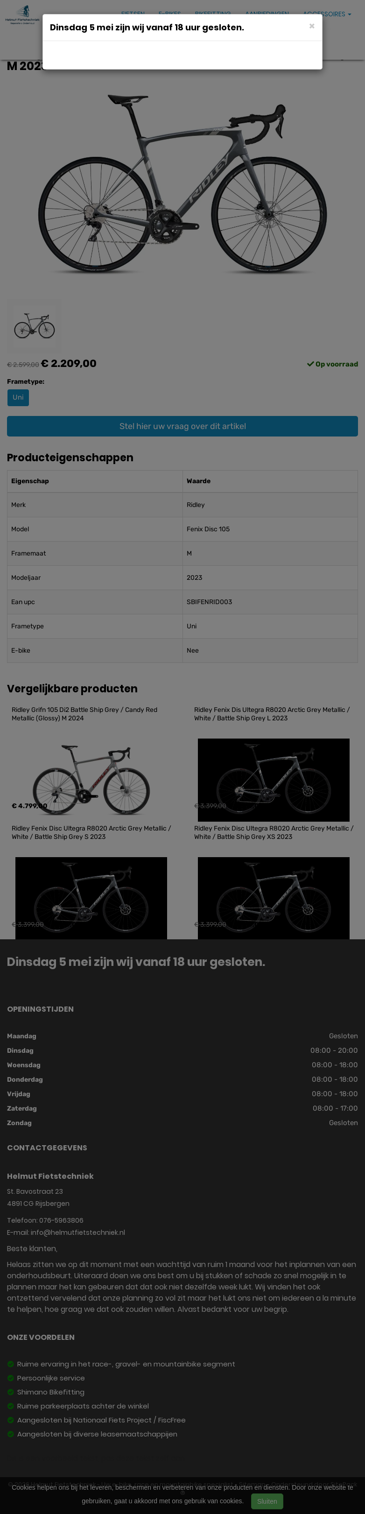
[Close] (312, 25)
